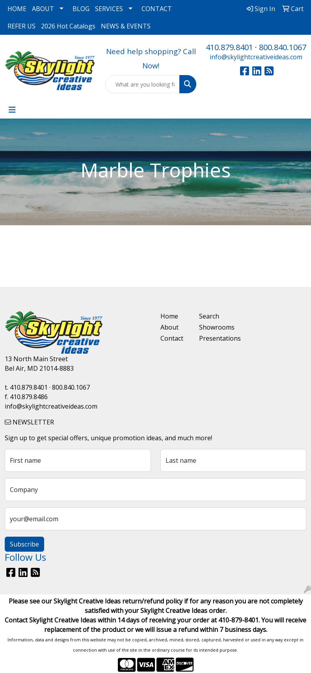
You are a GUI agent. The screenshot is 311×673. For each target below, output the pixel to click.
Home (169, 316)
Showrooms (214, 327)
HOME (16, 8)
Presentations (214, 338)
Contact (171, 338)
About (169, 327)
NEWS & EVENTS (126, 26)
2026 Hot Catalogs (68, 26)
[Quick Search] (142, 84)
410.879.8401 (229, 47)
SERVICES (109, 8)
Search (209, 316)
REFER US (21, 26)
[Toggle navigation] (12, 109)
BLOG (81, 8)
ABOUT (43, 8)
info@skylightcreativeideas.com (256, 57)
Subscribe (24, 544)
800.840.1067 (282, 47)
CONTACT (157, 8)
